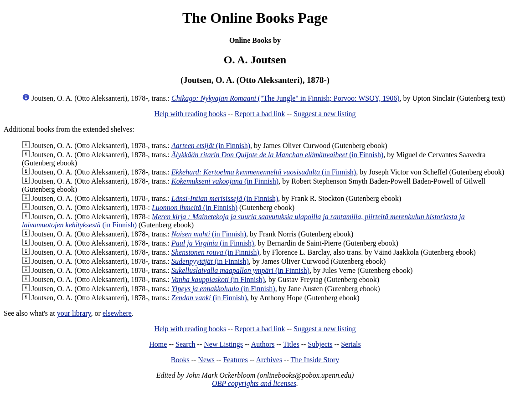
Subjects (320, 344)
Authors (263, 344)
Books (180, 360)
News (206, 360)
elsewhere (117, 313)
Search (185, 344)
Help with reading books (190, 114)
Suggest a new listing (324, 114)
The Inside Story (315, 360)
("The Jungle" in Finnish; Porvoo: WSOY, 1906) (285, 98)
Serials (351, 344)
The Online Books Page (255, 18)
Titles (291, 344)
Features (235, 360)
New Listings (223, 344)
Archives (269, 360)
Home (158, 344)
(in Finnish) (210, 145)
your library (74, 313)
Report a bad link (260, 114)
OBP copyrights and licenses (254, 383)
